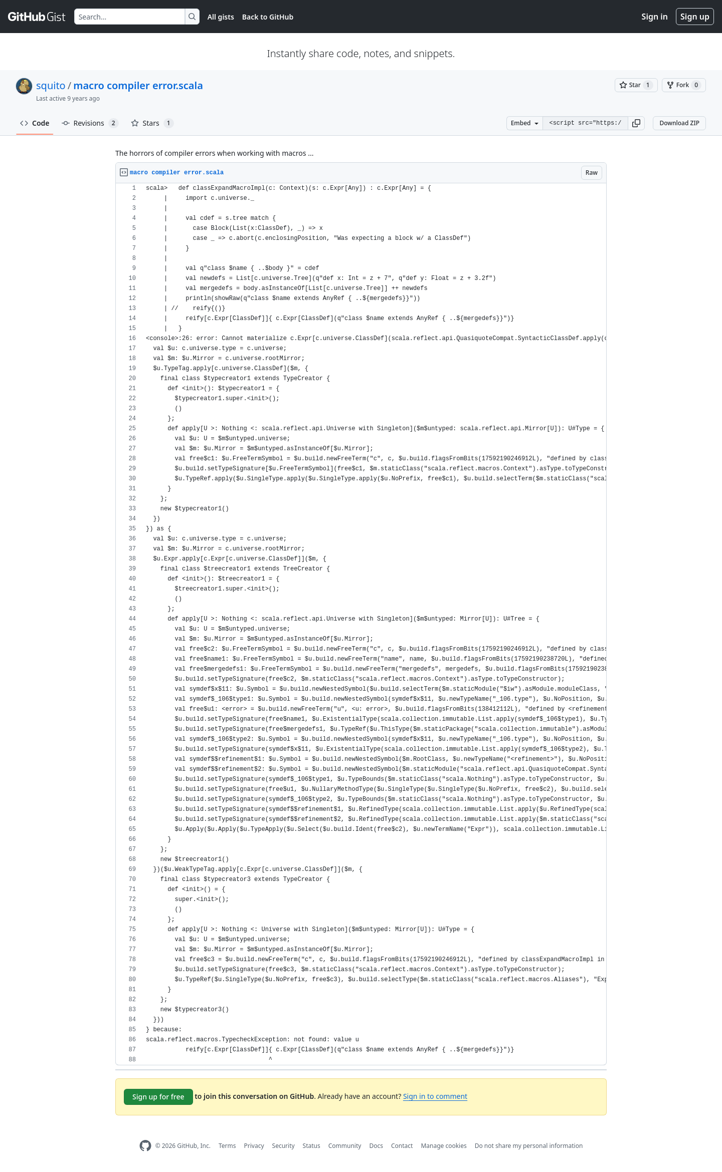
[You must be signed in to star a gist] (636, 85)
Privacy (254, 1145)
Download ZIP (679, 123)
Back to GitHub (267, 17)
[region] (361, 624)
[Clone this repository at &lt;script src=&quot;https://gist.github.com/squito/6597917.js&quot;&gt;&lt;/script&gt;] (585, 123)
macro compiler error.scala (138, 85)
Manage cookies (443, 1145)
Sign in (655, 16)
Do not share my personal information (529, 1145)
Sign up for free (158, 1096)
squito (51, 85)
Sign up (694, 16)
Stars (152, 123)
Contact (402, 1145)
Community (345, 1145)
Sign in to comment (435, 1096)
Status (311, 1145)
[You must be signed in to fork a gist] (684, 85)
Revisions (90, 123)
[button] (636, 123)
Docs (376, 1145)
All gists (221, 17)
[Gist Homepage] (37, 17)
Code (35, 123)
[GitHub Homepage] (145, 1145)
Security (283, 1145)
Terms (227, 1145)
